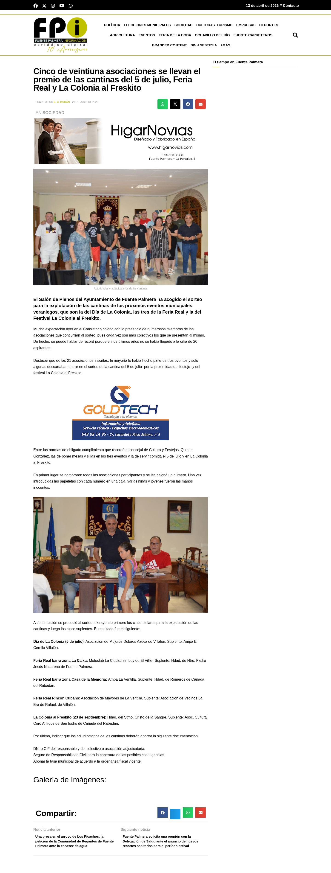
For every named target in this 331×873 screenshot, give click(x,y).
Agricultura (122, 36)
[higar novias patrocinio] (120, 142)
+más (225, 46)
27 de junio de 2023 (85, 103)
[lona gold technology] (120, 412)
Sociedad (183, 26)
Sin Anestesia (204, 46)
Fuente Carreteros (253, 36)
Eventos (147, 36)
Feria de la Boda (175, 36)
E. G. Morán (62, 103)
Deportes (268, 26)
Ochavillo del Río (212, 36)
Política (112, 26)
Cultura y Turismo (214, 26)
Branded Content (169, 46)
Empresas (246, 26)
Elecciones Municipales (147, 26)
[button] (295, 36)
